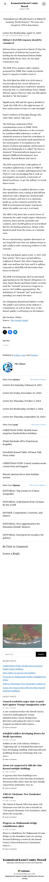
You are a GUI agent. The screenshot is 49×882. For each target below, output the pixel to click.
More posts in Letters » (38, 379)
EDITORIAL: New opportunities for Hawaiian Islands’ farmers (21, 525)
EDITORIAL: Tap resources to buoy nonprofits (21, 492)
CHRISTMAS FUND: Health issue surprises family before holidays (20, 431)
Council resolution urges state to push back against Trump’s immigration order (24, 703)
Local (23, 355)
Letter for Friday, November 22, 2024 (22, 392)
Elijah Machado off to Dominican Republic (20, 443)
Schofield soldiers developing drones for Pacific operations (24, 735)
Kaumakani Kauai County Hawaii (24, 859)
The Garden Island (19, 320)
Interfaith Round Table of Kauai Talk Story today (22, 454)
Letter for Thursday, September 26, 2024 (24, 416)
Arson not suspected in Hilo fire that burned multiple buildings (22, 767)
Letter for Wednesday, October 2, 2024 (23, 408)
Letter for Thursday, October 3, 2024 (22, 400)
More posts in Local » (38, 424)
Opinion (34, 355)
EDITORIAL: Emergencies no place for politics (23, 536)
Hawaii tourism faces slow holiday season (21, 476)
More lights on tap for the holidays (19, 672)
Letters (17, 355)
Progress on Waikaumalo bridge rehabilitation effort (20, 824)
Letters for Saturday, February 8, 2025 (22, 385)
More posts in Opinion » (38, 485)
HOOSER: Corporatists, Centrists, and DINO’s (22, 514)
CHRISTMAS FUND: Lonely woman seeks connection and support (24, 465)
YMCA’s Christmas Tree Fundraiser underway (24, 683)
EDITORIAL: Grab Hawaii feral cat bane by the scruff (23, 503)
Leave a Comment (10, 727)
